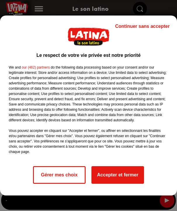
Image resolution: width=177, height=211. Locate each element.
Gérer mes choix (59, 174)
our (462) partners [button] (36, 67)
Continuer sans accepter (142, 26)
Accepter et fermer (117, 174)
